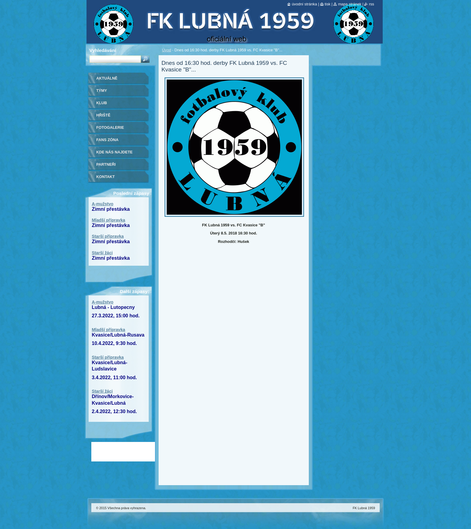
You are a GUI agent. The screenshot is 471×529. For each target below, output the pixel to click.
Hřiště (103, 115)
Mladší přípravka (108, 220)
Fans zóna (107, 140)
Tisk (327, 4)
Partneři (106, 164)
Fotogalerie (110, 127)
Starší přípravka (108, 236)
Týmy (101, 90)
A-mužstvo (103, 203)
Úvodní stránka (304, 4)
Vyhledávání (103, 50)
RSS (371, 4)
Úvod (166, 50)
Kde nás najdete (114, 152)
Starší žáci (102, 252)
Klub (101, 103)
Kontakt (105, 176)
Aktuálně (106, 78)
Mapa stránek (349, 4)
